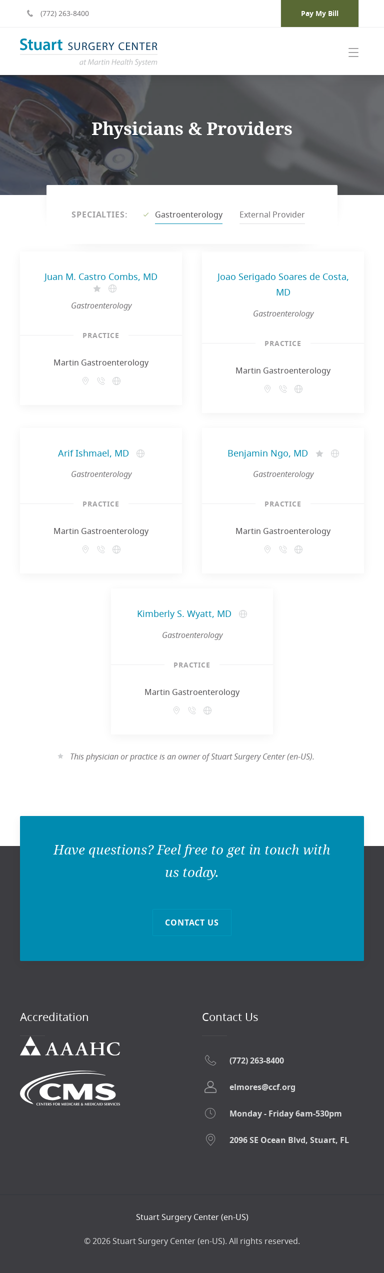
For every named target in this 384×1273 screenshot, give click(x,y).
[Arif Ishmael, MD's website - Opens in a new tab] (140, 454)
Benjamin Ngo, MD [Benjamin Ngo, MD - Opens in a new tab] (268, 453)
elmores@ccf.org (263, 1087)
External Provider (272, 214)
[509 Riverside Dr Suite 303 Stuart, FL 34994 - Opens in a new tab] (86, 381)
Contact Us (192, 922)
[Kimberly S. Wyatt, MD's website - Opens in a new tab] (243, 614)
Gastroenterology (188, 214)
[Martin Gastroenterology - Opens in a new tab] (116, 381)
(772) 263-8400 (257, 1060)
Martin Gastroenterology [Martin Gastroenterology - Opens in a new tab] (101, 362)
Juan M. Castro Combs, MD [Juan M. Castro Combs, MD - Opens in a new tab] (101, 276)
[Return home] (192, 1217)
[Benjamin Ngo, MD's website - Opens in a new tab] (335, 454)
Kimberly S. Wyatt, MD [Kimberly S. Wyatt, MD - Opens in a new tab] (184, 614)
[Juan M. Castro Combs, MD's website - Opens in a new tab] (112, 288)
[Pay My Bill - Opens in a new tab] (319, 13)
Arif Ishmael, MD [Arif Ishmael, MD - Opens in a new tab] (93, 453)
